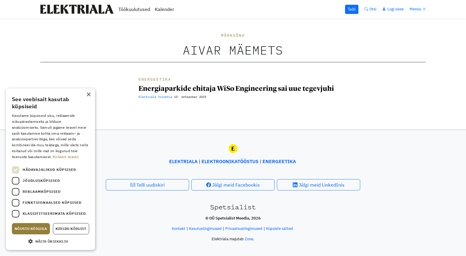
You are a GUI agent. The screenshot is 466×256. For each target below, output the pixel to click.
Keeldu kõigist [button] (71, 228)
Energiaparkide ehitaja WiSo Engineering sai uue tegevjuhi (236, 88)
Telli (352, 9)
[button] (50, 241)
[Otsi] (370, 9)
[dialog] (50, 169)
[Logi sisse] (393, 9)
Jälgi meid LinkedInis (318, 185)
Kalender (164, 9)
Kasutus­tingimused (205, 228)
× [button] (88, 95)
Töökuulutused (134, 9)
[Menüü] (418, 9)
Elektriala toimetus (155, 97)
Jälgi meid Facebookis (233, 185)
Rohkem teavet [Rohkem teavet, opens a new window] (65, 157)
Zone (249, 238)
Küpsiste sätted (279, 228)
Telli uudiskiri (147, 185)
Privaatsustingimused (243, 228)
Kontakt (178, 228)
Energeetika (154, 79)
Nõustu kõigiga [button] (31, 228)
